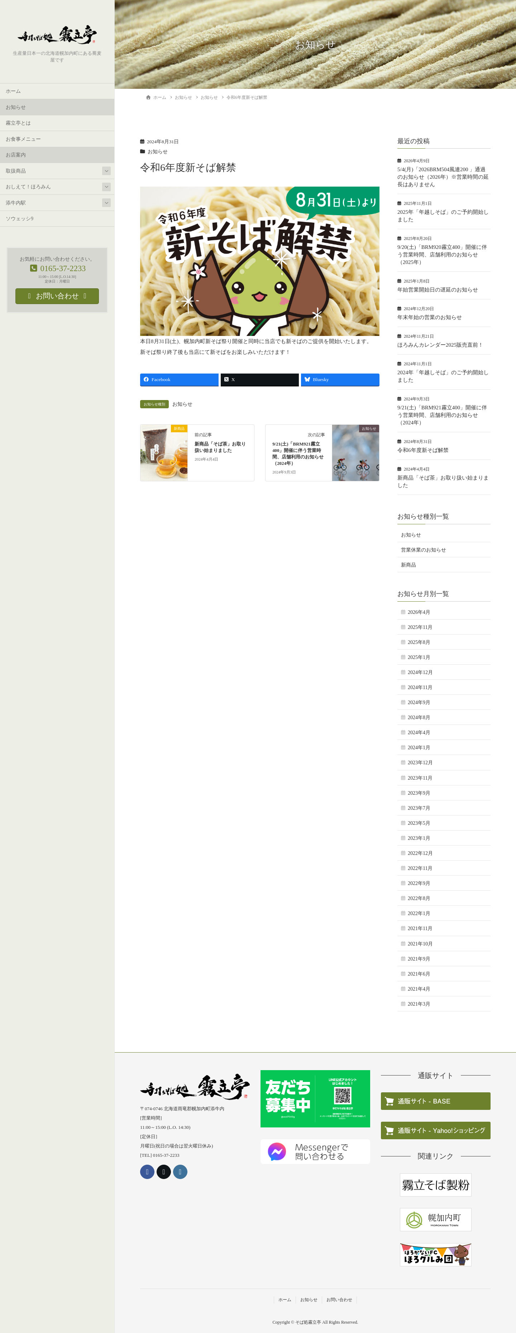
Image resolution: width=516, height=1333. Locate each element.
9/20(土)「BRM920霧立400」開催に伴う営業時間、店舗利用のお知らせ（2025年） (442, 254)
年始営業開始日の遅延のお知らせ (437, 290)
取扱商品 (16, 171)
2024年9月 (419, 702)
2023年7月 (419, 808)
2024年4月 (419, 732)
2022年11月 (420, 868)
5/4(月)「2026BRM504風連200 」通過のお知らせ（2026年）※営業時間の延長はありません (443, 177)
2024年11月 (420, 687)
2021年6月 (419, 974)
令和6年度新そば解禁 (423, 450)
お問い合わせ (339, 1299)
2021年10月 (420, 944)
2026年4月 (419, 612)
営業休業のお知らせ (423, 550)
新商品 (408, 565)
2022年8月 (419, 898)
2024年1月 (419, 747)
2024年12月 (420, 672)
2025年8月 (419, 642)
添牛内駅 (16, 203)
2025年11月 (420, 627)
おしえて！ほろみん (28, 187)
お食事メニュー (23, 139)
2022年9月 (419, 883)
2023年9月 (419, 793)
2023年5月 (419, 823)
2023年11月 (420, 778)
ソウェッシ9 (19, 219)
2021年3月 (419, 1004)
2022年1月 (419, 913)
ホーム (13, 91)
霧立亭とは (18, 123)
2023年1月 (419, 838)
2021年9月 (419, 959)
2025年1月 (419, 657)
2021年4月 (419, 989)
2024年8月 (419, 717)
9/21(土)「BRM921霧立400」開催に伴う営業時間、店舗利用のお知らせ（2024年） (442, 415)
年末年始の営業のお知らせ (429, 317)
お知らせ (16, 107)
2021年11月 (420, 928)
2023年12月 (420, 762)
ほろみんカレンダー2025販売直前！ (440, 345)
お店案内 (16, 155)
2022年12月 (420, 853)
